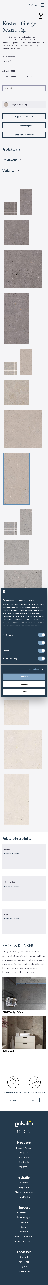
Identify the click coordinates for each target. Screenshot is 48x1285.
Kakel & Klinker (24, 1148)
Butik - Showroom (24, 1236)
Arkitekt (24, 1231)
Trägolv (24, 1152)
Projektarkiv (24, 1197)
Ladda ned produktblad (24, 134)
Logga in (24, 1222)
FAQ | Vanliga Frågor (13, 1012)
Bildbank (24, 1257)
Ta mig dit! (13, 1100)
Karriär (23, 1227)
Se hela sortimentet (13, 1092)
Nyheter (24, 1182)
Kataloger (24, 1262)
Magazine (24, 1187)
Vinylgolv (24, 1157)
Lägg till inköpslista (24, 116)
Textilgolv (24, 1162)
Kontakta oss (24, 1213)
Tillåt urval (24, 684)
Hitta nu (35, 1100)
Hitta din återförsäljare (34, 1092)
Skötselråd (8, 1051)
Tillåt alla (24, 676)
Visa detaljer (34, 669)
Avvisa (24, 692)
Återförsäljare (24, 1217)
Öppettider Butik (24, 1241)
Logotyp (24, 1266)
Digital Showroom (24, 1192)
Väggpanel (23, 1167)
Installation (24, 1271)
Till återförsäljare (24, 125)
